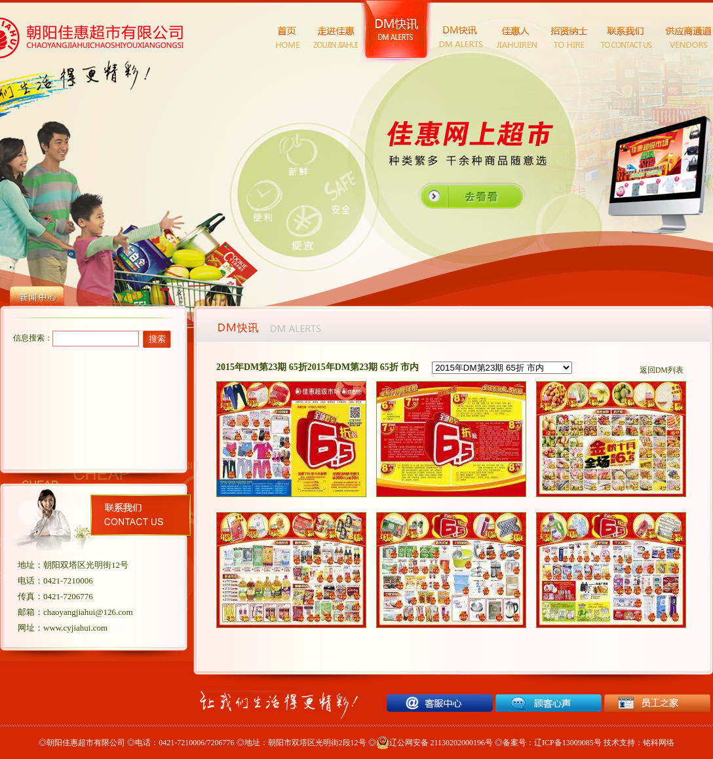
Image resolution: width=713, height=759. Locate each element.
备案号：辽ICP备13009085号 (552, 742)
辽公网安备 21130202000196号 (434, 742)
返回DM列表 (662, 370)
